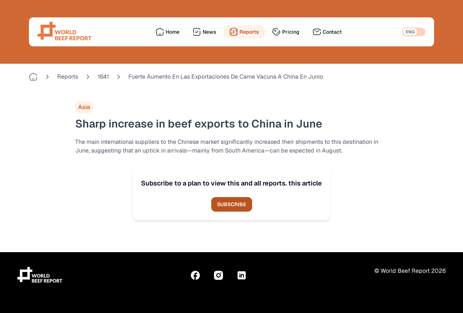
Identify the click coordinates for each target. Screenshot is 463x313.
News (204, 32)
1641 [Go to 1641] (103, 76)
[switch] (413, 32)
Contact (327, 32)
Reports (244, 32)
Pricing (286, 32)
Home (167, 32)
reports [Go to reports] (67, 76)
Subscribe (231, 204)
